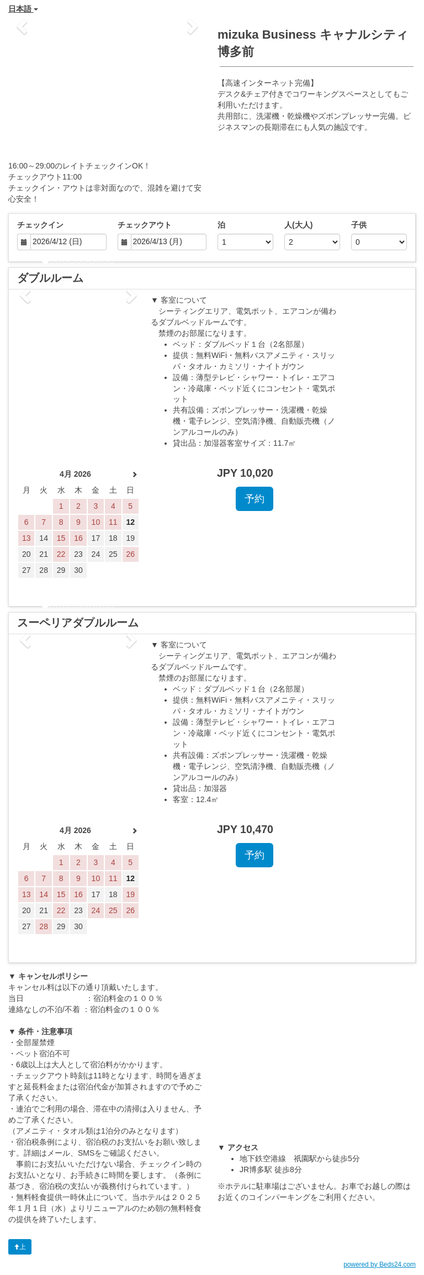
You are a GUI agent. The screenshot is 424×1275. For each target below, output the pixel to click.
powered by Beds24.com (379, 1264)
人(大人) (298, 224)
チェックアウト (145, 224)
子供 (359, 224)
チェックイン (40, 224)
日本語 (23, 8)
